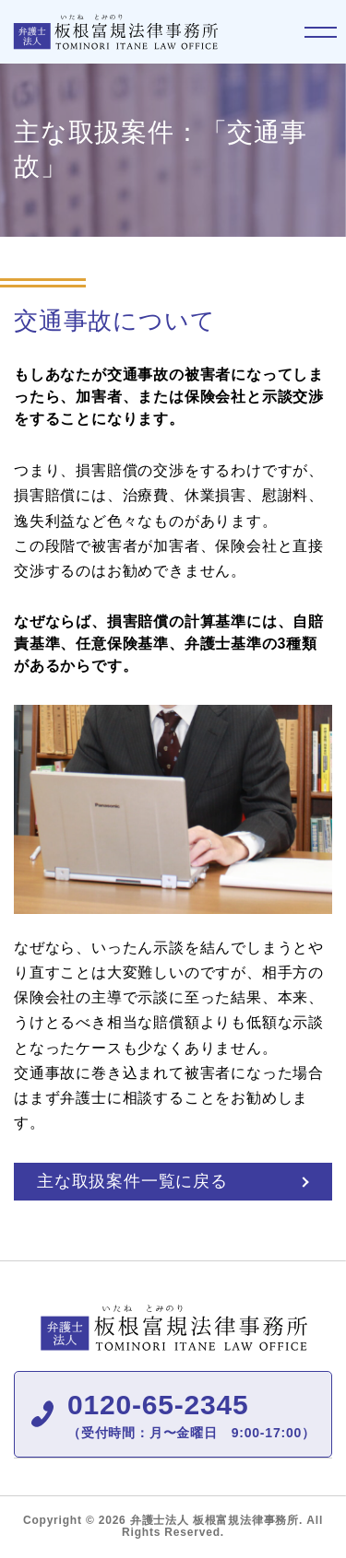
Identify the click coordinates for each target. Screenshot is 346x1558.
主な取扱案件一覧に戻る (132, 1181)
